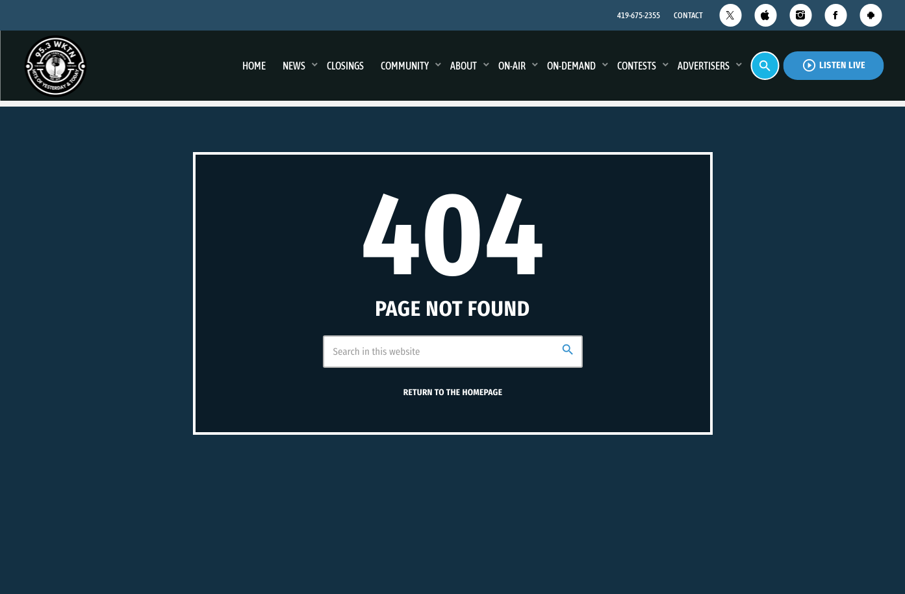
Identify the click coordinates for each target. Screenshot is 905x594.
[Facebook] (835, 15)
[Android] (871, 15)
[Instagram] (800, 15)
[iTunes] (765, 15)
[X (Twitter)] (730, 15)
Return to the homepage (452, 392)
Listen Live (833, 65)
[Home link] (55, 66)
